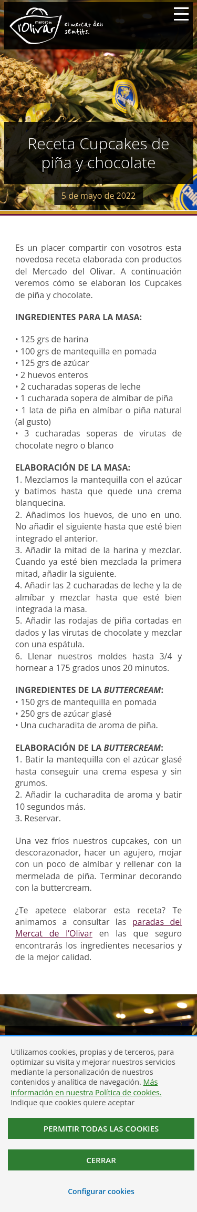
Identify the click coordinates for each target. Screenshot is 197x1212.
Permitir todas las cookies (101, 1128)
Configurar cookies (101, 1191)
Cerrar (101, 1160)
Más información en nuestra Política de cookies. (86, 1087)
